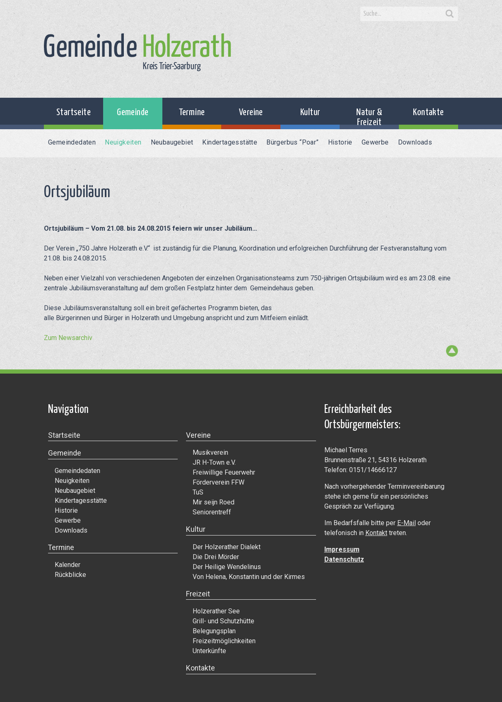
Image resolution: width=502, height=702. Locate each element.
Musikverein (210, 452)
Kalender (67, 565)
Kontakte (428, 112)
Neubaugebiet (172, 142)
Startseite (73, 112)
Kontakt (376, 533)
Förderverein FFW (218, 482)
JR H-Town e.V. (214, 462)
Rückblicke (70, 575)
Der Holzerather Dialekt (227, 547)
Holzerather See (216, 611)
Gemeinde (132, 112)
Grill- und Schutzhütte (223, 621)
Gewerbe (375, 142)
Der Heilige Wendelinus (227, 567)
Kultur (310, 112)
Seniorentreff (212, 512)
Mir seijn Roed (213, 502)
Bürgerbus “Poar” (292, 142)
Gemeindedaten (72, 142)
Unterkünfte (209, 651)
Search (450, 14)
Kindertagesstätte (229, 142)
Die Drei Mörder (216, 557)
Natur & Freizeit (369, 117)
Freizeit (198, 594)
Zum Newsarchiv (68, 338)
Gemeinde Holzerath (137, 52)
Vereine (251, 112)
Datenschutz (344, 559)
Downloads (415, 142)
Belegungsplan (214, 631)
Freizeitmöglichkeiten (224, 641)
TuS (198, 492)
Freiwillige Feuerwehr (224, 472)
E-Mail (406, 523)
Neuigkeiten (123, 142)
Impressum (342, 549)
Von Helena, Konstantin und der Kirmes (249, 577)
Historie (340, 142)
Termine (192, 112)
